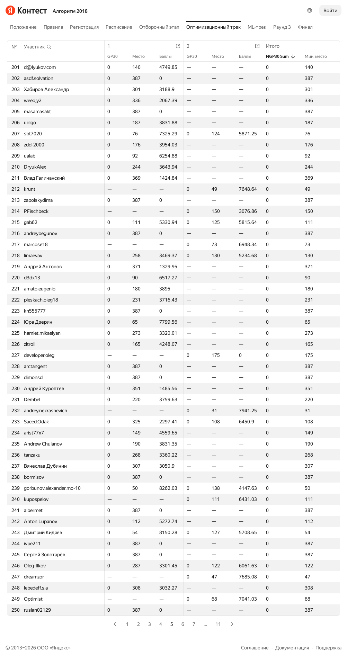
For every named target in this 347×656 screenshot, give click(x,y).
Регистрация (84, 27)
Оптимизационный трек (213, 27)
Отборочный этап (159, 27)
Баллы (168, 56)
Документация (292, 647)
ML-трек (257, 27)
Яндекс (60, 647)
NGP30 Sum (281, 56)
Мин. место (319, 56)
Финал (305, 27)
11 (218, 624)
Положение (23, 27)
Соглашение (255, 647)
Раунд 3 (282, 27)
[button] (38, 47)
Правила (53, 27)
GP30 (116, 56)
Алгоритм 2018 (70, 11)
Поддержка (328, 647)
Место (142, 56)
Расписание (119, 27)
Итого (276, 46)
